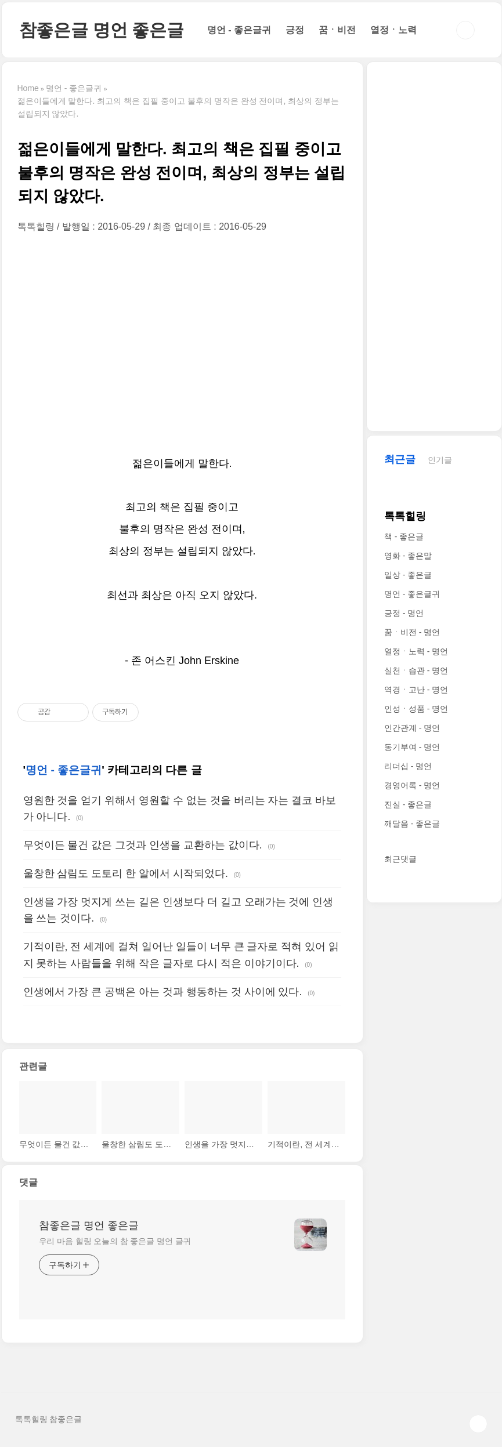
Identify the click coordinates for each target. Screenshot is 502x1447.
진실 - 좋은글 (408, 804)
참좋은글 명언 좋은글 (101, 29)
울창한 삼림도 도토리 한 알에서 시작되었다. (125, 873)
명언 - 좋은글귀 (239, 30)
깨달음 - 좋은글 (412, 823)
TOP (478, 1424)
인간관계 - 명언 (412, 727)
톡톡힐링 (405, 516)
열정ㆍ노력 (393, 30)
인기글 (440, 460)
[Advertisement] (182, 343)
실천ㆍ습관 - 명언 (416, 670)
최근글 (400, 459)
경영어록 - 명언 (412, 785)
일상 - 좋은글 (408, 574)
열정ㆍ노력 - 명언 (416, 651)
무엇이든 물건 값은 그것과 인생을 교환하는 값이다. (142, 845)
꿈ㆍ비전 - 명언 (412, 632)
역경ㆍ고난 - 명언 (416, 689)
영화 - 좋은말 (408, 555)
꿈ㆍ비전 (337, 30)
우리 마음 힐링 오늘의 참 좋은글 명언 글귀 (115, 1241)
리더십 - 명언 (408, 766)
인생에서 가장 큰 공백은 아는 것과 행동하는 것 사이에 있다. (162, 992)
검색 (465, 30)
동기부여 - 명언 (412, 747)
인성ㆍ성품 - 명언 (416, 708)
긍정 (295, 30)
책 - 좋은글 (404, 536)
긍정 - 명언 (404, 613)
